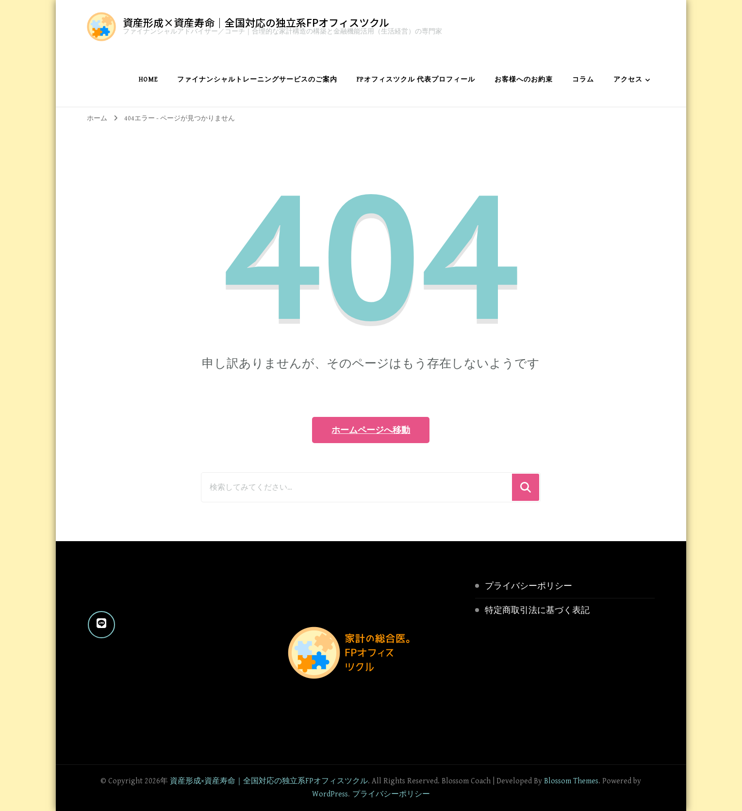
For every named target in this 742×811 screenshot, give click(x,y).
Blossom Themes (571, 781)
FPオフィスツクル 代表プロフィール (416, 79)
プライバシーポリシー (528, 586)
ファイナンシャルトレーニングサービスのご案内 (257, 79)
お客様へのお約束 (524, 79)
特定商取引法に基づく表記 (537, 610)
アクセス (628, 79)
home (148, 79)
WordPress (330, 794)
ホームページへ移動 (370, 429)
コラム (583, 79)
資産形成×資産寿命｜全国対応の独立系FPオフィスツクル (256, 22)
